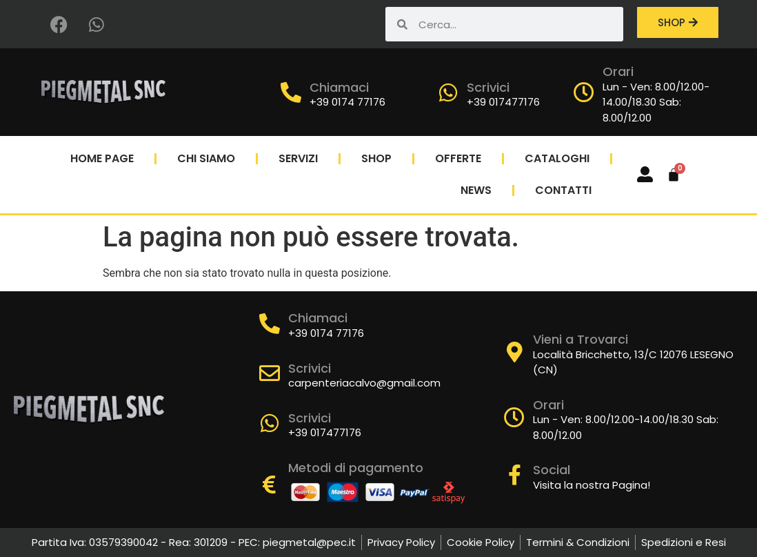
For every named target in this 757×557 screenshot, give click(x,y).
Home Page (102, 158)
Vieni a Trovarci (580, 339)
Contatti (563, 190)
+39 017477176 (503, 102)
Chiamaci (339, 87)
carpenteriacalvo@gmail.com (364, 382)
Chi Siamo (206, 158)
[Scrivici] (448, 92)
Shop (376, 158)
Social (551, 469)
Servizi (298, 158)
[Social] (514, 475)
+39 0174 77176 (347, 102)
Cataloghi (557, 158)
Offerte (458, 158)
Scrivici (488, 87)
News (476, 190)
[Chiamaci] (291, 92)
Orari (618, 71)
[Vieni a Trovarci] (514, 352)
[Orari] (584, 92)
